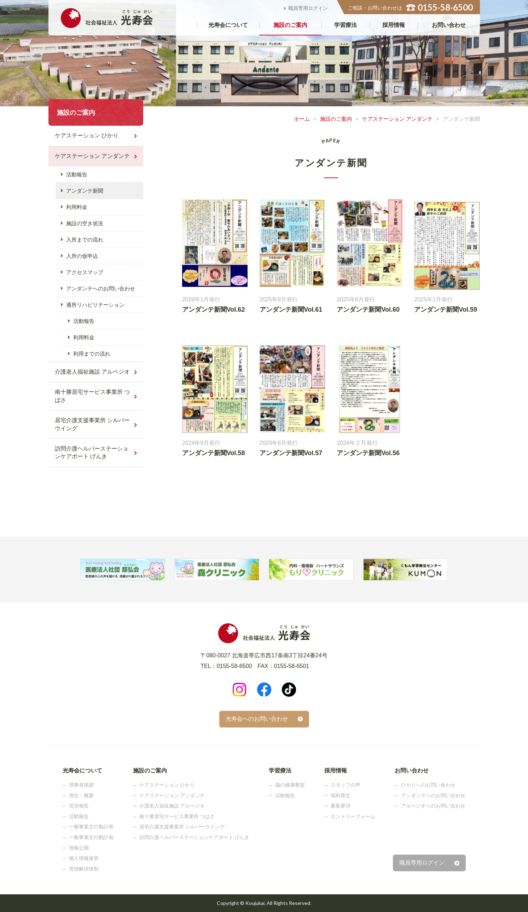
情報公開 (79, 848)
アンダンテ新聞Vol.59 (445, 309)
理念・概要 (81, 795)
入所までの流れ (84, 240)
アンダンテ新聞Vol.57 (291, 453)
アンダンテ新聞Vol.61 (291, 309)
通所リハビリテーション (95, 305)
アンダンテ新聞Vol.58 (213, 453)
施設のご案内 (290, 25)
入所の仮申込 (82, 256)
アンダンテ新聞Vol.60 (368, 309)
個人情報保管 (84, 858)
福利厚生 (340, 795)
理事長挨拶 (81, 785)
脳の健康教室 (290, 785)
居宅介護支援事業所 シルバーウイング (92, 424)
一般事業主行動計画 (91, 826)
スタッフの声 (345, 785)
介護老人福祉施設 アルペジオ (92, 372)
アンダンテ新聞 (84, 191)
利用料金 (76, 207)
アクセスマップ (84, 272)
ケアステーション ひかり (86, 135)
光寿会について (228, 25)
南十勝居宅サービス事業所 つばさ (92, 396)
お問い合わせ (449, 25)
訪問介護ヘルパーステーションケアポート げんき (91, 452)
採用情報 (393, 25)
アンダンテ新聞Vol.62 (213, 309)
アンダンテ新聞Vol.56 (368, 453)
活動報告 (76, 174)
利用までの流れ (91, 354)
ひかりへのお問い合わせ (428, 785)
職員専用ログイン (308, 8)
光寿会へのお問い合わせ (257, 719)
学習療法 (345, 25)
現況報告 (79, 806)
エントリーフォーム (353, 816)
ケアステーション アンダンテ (397, 119)
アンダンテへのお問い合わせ (100, 288)
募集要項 (340, 806)
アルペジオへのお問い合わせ (433, 806)
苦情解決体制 (84, 869)
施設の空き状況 (84, 223)
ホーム (302, 119)
